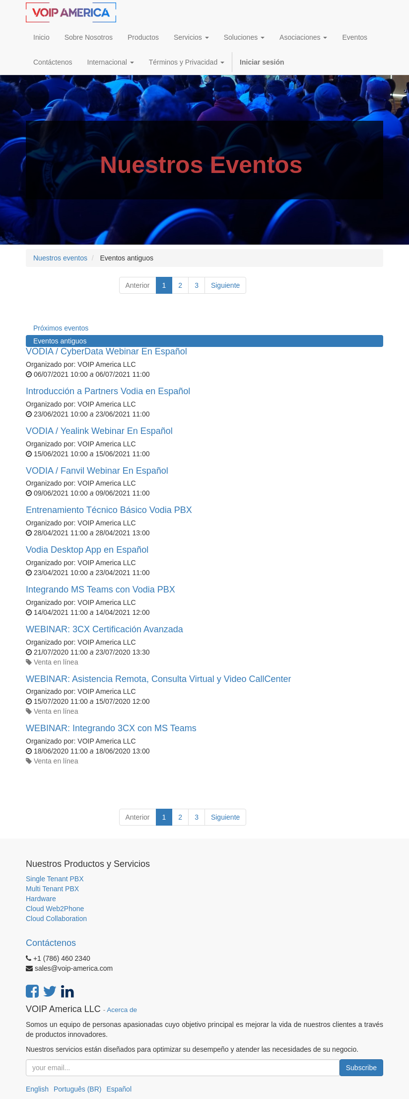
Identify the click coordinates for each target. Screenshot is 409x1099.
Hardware (41, 899)
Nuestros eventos (60, 258)
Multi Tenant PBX (52, 889)
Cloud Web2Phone (55, 909)
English (37, 1089)
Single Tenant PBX (55, 879)
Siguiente (225, 285)
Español (119, 1089)
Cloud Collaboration (56, 919)
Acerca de (122, 1010)
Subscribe (361, 1068)
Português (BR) (77, 1089)
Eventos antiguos (59, 341)
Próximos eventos (60, 328)
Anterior (138, 285)
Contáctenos (51, 943)
